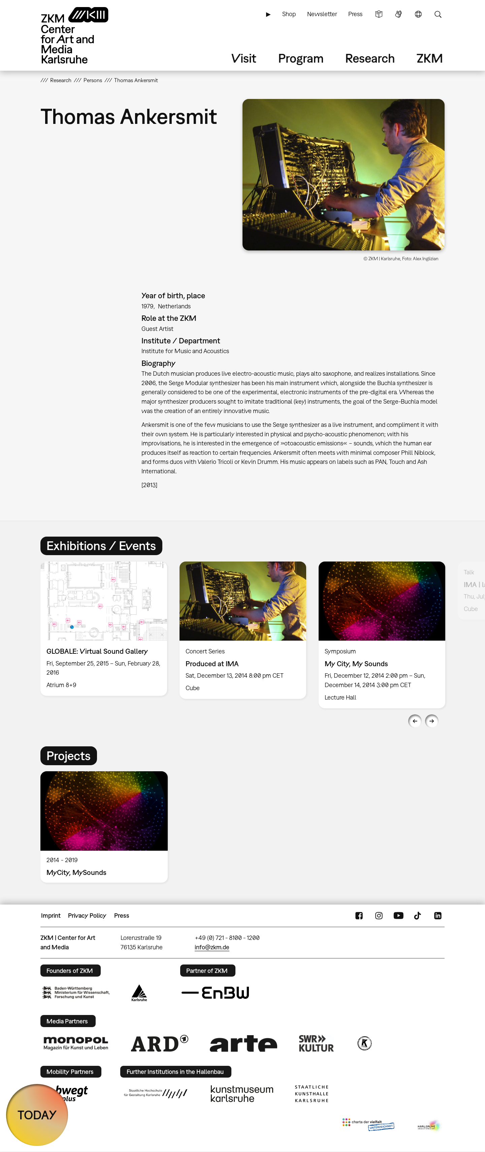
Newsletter (322, 14)
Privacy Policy (87, 915)
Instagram (379, 916)
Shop (289, 14)
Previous (415, 721)
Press (355, 14)
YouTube (398, 916)
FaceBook (359, 916)
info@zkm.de (212, 947)
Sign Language (398, 14)
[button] (344, 174)
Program (301, 58)
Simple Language (379, 14)
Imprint (51, 915)
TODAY (37, 1115)
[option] (103, 629)
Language (418, 14)
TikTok (418, 916)
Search (438, 14)
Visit (243, 58)
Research (370, 58)
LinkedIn (438, 916)
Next (432, 721)
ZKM (430, 58)
